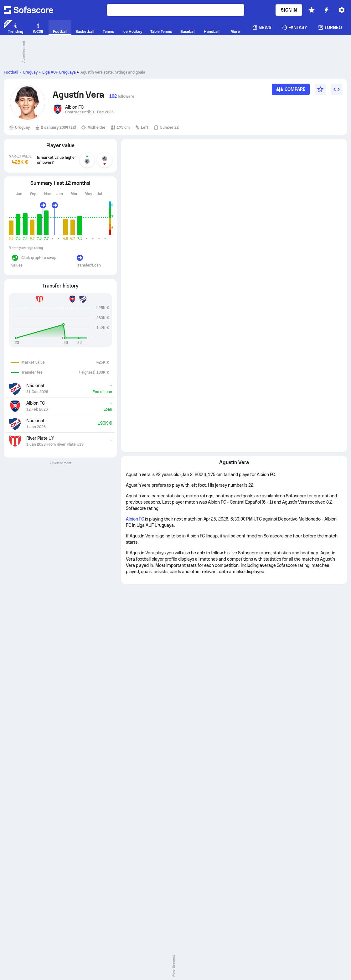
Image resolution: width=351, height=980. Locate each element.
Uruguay (30, 72)
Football (11, 72)
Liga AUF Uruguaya (59, 72)
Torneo (330, 27)
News (261, 27)
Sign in (289, 10)
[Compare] (291, 91)
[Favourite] (320, 89)
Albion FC (135, 518)
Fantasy (294, 27)
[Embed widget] (336, 89)
